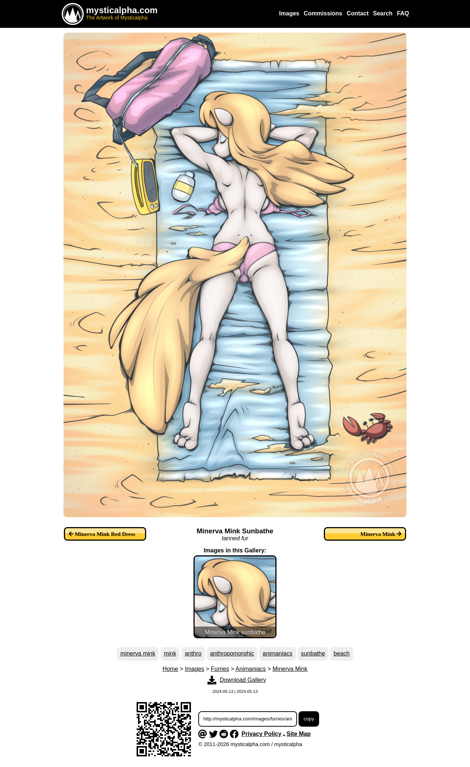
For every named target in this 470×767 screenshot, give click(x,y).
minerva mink (137, 653)
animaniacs (277, 653)
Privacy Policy (262, 734)
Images (194, 669)
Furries (220, 669)
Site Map (298, 734)
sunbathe (313, 653)
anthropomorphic (232, 653)
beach (342, 653)
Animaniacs (250, 669)
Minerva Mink (289, 669)
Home (170, 669)
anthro (193, 653)
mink (170, 653)
